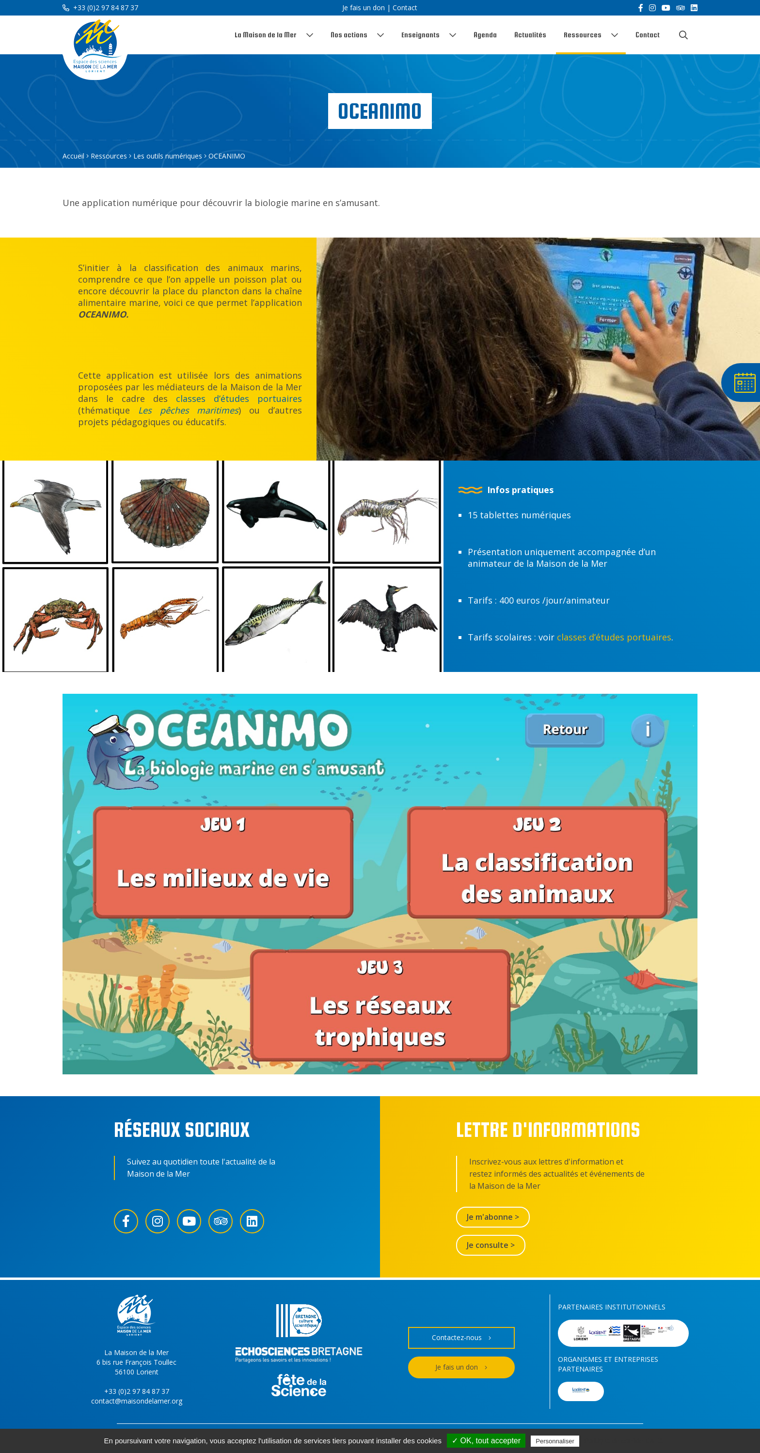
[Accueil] (95, 48)
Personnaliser (555, 1441)
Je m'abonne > (493, 1217)
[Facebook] (640, 8)
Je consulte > (491, 1245)
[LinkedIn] (694, 8)
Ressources (583, 35)
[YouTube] (666, 8)
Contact (405, 7)
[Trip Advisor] (680, 8)
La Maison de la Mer (266, 35)
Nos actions (349, 35)
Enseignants (420, 35)
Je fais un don (363, 7)
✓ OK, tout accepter (486, 1441)
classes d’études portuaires (239, 398)
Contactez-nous (461, 1338)
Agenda (485, 35)
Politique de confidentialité (623, 1441)
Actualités (530, 35)
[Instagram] (652, 8)
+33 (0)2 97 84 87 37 (100, 7)
